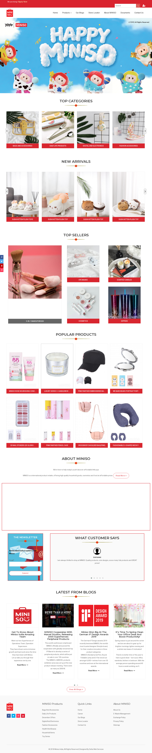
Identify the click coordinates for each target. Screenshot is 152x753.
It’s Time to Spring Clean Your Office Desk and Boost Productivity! (129, 634)
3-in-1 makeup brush (35, 321)
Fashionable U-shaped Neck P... (126, 445)
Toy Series (46, 736)
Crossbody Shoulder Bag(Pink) (91, 445)
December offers (48, 717)
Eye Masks (83, 280)
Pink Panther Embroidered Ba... (91, 391)
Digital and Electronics (93, 146)
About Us (116, 710)
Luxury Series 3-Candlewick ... (57, 391)
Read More (121, 476)
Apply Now (30, 2)
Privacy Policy (118, 721)
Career (80, 714)
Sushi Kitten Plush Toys (22, 219)
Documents (125, 13)
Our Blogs (80, 13)
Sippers (124, 321)
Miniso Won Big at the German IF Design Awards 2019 (93, 634)
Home (55, 13)
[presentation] (6, 131)
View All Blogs (76, 689)
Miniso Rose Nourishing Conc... (22, 391)
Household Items (48, 733)
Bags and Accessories (22, 146)
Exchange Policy (119, 717)
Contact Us (138, 13)
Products (66, 13)
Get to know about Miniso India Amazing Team (22, 634)
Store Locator (94, 13)
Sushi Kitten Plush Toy (58, 219)
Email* (25, 562)
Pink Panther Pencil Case (57, 445)
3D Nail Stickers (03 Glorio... (22, 445)
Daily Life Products (58, 146)
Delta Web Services (96, 749)
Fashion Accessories (128, 146)
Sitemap (116, 725)
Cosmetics (83, 321)
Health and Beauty (49, 729)
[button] (91, 578)
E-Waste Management (121, 714)
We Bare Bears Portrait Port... (126, 391)
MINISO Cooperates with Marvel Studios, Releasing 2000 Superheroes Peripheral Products (58, 635)
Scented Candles (124, 280)
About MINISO (110, 13)
